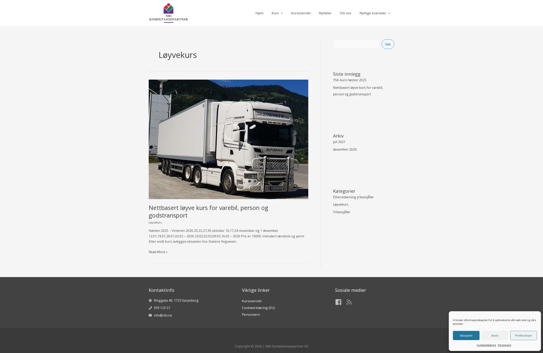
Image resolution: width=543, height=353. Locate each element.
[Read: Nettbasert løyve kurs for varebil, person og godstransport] (228, 139)
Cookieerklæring (486, 345)
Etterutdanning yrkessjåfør (354, 196)
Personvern (504, 345)
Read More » (158, 251)
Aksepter (466, 335)
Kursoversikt (252, 301)
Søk (388, 44)
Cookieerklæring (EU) (258, 307)
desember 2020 (345, 149)
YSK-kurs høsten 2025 (350, 80)
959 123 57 (162, 308)
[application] (288, 13)
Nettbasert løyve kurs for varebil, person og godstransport (212, 211)
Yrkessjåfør (342, 211)
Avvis (495, 335)
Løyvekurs (155, 222)
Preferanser (523, 335)
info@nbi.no (163, 315)
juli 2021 (339, 141)
